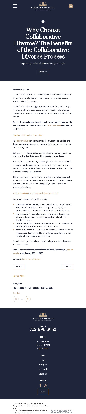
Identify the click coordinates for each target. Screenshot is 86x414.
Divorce (24, 258)
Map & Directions (43, 348)
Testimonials (43, 369)
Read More (16, 293)
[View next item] (28, 299)
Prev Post (19, 266)
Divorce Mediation (34, 258)
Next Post (67, 266)
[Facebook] (40, 385)
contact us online (54, 125)
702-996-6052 (43, 329)
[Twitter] (45, 385)
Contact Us (43, 71)
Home (43, 360)
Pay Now (43, 392)
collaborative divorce (23, 140)
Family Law (43, 365)
